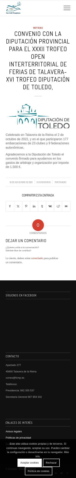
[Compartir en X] (18, 206)
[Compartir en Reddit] (58, 206)
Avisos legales (14, 431)
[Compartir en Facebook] (10, 206)
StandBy (62, 182)
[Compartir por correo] (66, 206)
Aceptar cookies (29, 462)
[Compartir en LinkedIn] (34, 206)
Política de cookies (38, 471)
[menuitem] (65, 8)
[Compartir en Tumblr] (42, 206)
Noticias (38, 27)
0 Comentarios (44, 182)
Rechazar (51, 462)
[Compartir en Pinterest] (26, 206)
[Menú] (65, 8)
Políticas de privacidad (18, 437)
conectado (37, 258)
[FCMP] (31, 8)
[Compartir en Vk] (50, 206)
